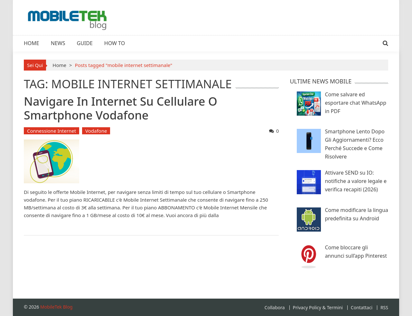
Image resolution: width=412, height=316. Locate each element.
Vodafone (96, 131)
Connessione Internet (51, 131)
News (58, 43)
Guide (85, 43)
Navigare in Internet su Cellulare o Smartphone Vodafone (120, 108)
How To (114, 43)
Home (31, 43)
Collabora (275, 307)
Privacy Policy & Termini (318, 307)
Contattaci (361, 307)
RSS (384, 307)
